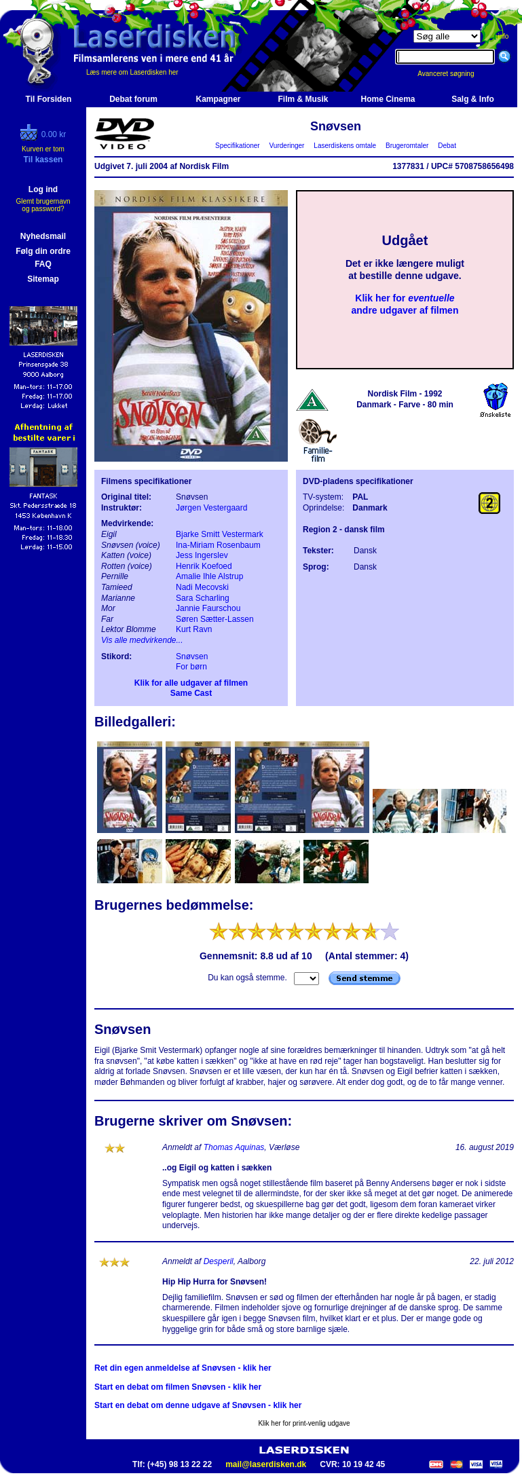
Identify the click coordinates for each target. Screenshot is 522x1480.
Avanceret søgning (453, 73)
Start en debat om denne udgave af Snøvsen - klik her (197, 1405)
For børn (191, 666)
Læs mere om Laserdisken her (132, 72)
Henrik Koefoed (204, 566)
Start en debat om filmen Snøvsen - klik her (177, 1387)
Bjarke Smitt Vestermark (219, 534)
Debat (447, 145)
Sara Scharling (202, 598)
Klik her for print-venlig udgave (304, 1423)
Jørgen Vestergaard (211, 508)
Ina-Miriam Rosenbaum (218, 545)
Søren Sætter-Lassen (215, 619)
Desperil (219, 1261)
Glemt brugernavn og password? (43, 205)
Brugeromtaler (406, 145)
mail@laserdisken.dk (265, 1464)
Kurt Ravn (194, 629)
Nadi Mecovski (202, 587)
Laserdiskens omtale (345, 145)
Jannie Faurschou (208, 608)
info (503, 36)
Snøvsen (192, 656)
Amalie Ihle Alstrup (209, 576)
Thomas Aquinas (234, 1147)
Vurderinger (286, 145)
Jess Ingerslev (202, 555)
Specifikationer (238, 145)
